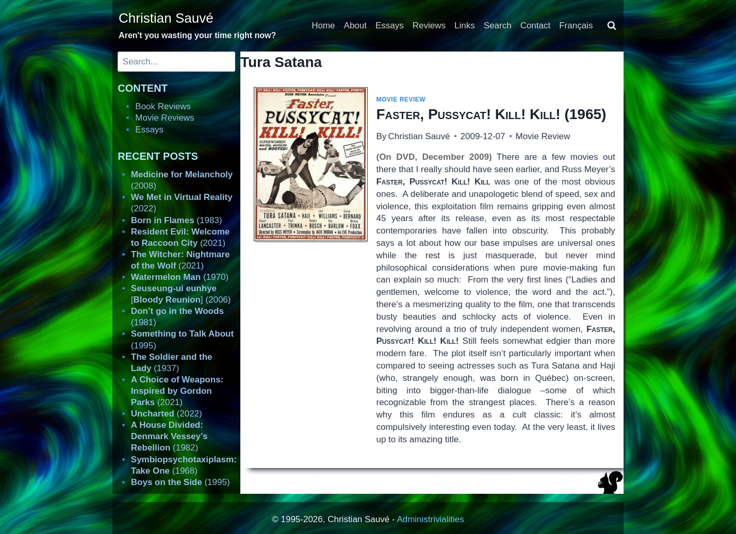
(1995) (180, 482)
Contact (535, 25)
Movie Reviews (164, 118)
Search (498, 25)
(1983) (176, 220)
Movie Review (401, 99)
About (355, 25)
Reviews (429, 25)
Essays (389, 25)
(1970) (179, 277)
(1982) (169, 436)
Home (323, 25)
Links (464, 25)
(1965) (491, 114)
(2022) (166, 414)
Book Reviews (163, 106)
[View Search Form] (611, 25)
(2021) (177, 391)
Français (576, 25)
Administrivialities (430, 519)
